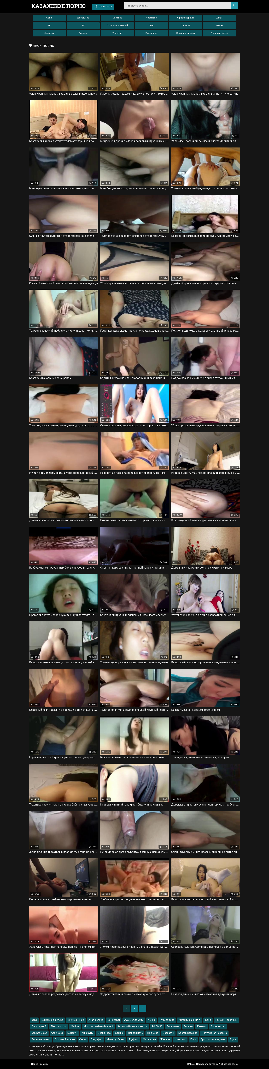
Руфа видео (217, 1026)
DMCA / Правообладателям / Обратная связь (212, 1064)
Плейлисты (103, 6)
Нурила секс (166, 1020)
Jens (34, 1020)
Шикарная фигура (52, 1020)
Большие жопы (219, 33)
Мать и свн (149, 1039)
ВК (49, 25)
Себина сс (57, 1033)
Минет (219, 25)
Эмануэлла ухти (133, 1020)
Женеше (165, 1039)
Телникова (173, 1026)
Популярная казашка (214, 1033)
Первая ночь (135, 1033)
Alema (151, 1020)
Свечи (82, 1039)
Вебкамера (104, 1033)
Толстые (117, 33)
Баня (208, 1020)
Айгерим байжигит (190, 1020)
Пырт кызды (58, 1026)
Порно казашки (39, 1064)
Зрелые (83, 33)
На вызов (152, 1033)
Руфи (233, 1039)
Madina (75, 1026)
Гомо (193, 1039)
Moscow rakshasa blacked (98, 1026)
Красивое (151, 17)
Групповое (151, 33)
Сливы (219, 17)
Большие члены (41, 1039)
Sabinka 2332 (39, 1033)
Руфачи (133, 1039)
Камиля (201, 1026)
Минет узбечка (116, 1039)
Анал (151, 25)
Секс (49, 17)
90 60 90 (157, 1026)
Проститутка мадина (212, 1039)
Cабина (119, 1033)
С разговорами (185, 17)
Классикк (180, 1039)
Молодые (49, 33)
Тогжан (188, 1026)
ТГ (83, 25)
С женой (185, 25)
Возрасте (168, 1033)
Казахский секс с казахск (132, 1026)
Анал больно (95, 1020)
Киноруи (72, 1033)
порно (58, 6)
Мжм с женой (76, 1020)
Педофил (96, 1039)
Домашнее (83, 17)
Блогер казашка (187, 1033)
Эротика (117, 17)
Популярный (39, 1026)
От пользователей (117, 25)
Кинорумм (87, 1033)
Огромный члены (65, 1039)
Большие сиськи (185, 33)
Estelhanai (114, 1020)
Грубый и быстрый (226, 1020)
